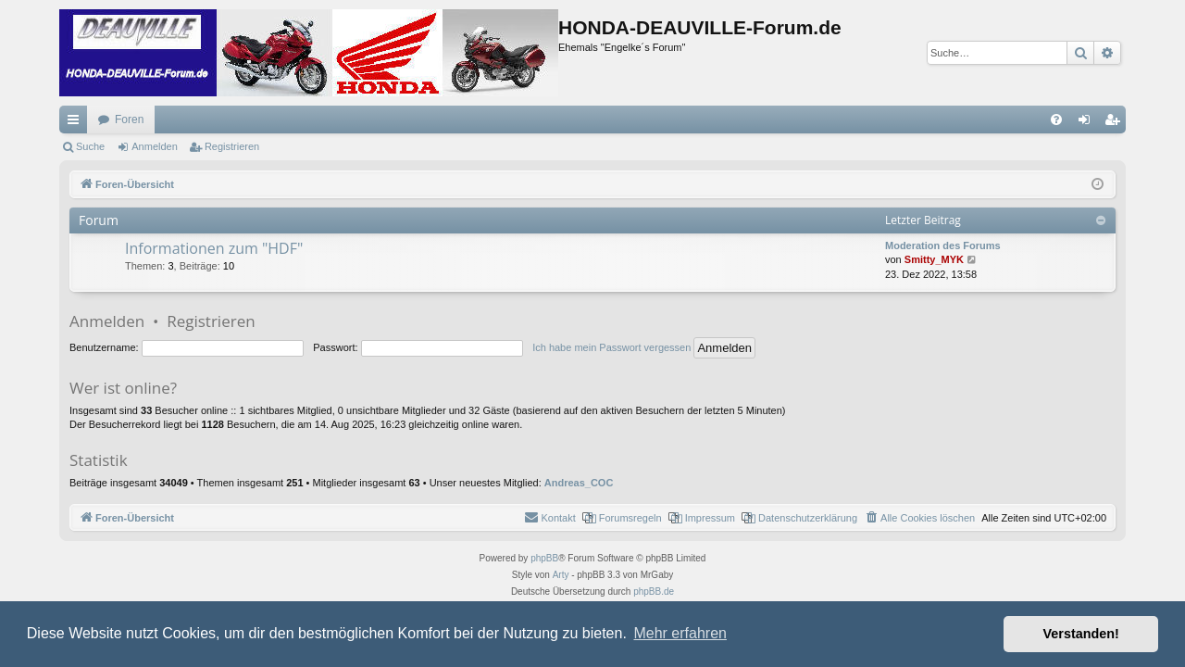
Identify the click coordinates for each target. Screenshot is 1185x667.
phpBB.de (653, 591)
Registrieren (232, 146)
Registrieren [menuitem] (1116, 123)
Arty (561, 575)
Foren (129, 119)
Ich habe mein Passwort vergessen (611, 347)
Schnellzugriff (77, 123)
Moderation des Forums (943, 245)
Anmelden (154, 146)
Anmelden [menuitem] (1088, 123)
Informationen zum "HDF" (214, 248)
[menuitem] (1056, 119)
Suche (90, 146)
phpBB (544, 558)
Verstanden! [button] (1081, 633)
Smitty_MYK (934, 259)
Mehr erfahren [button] (680, 633)
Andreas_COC (579, 482)
